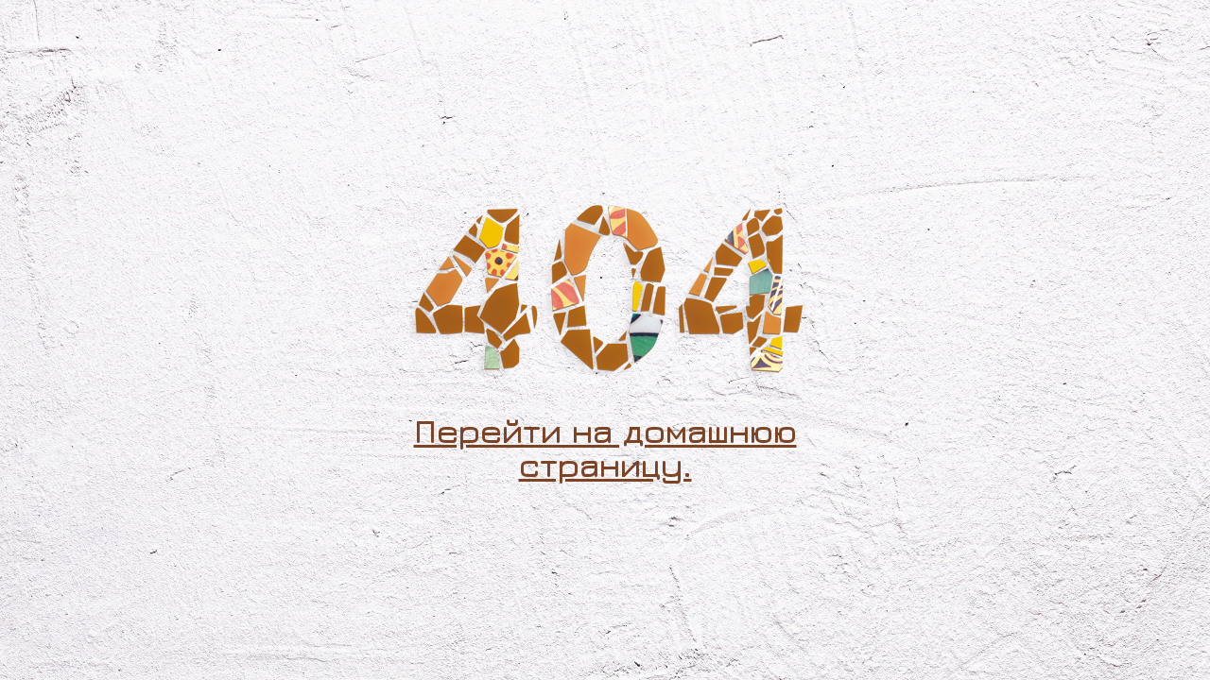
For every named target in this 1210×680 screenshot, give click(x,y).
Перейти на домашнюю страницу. (605, 447)
